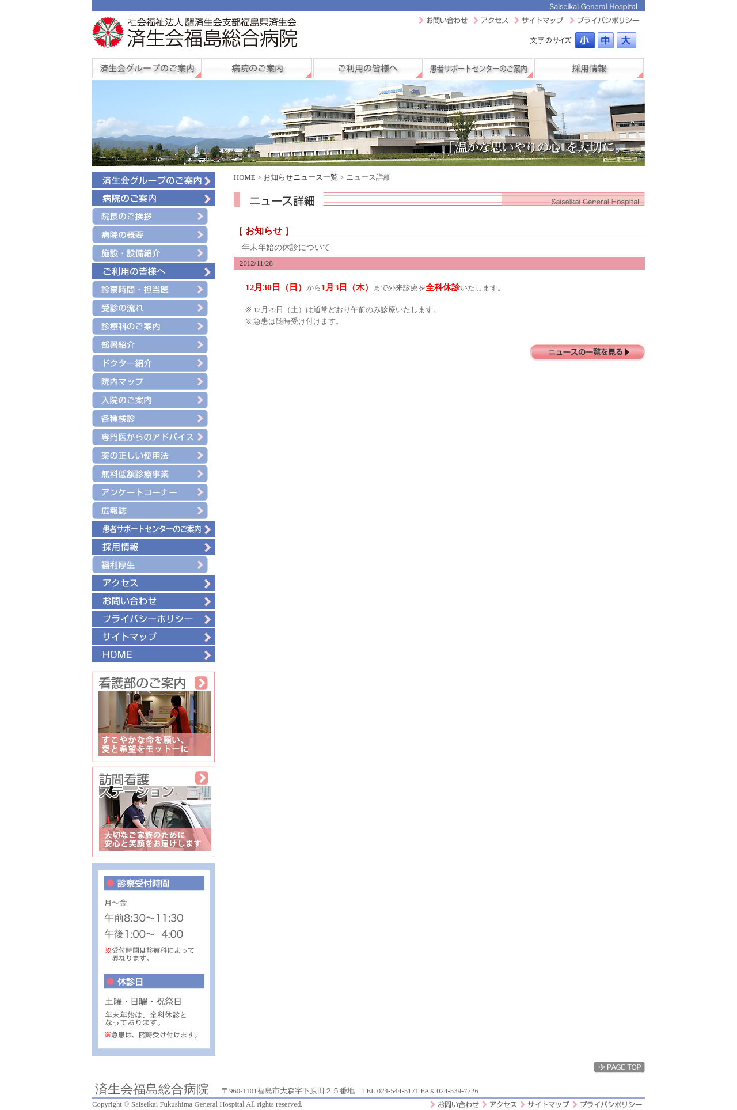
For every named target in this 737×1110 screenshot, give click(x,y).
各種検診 (153, 418)
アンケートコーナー (153, 492)
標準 (585, 40)
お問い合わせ (443, 20)
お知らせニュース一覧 (300, 177)
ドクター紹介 (153, 363)
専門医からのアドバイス (153, 437)
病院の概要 (153, 234)
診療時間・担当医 (153, 289)
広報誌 (153, 510)
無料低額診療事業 (153, 473)
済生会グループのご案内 (147, 68)
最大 (626, 40)
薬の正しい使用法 (153, 455)
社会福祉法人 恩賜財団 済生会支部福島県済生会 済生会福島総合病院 (196, 33)
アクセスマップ (490, 20)
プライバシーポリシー (604, 20)
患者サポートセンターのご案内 (478, 68)
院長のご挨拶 (153, 216)
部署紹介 (153, 344)
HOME (153, 654)
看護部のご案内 (153, 716)
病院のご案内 (257, 68)
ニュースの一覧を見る (587, 352)
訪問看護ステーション (153, 811)
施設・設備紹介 (153, 253)
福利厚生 (153, 564)
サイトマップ (539, 20)
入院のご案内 (153, 400)
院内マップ (153, 381)
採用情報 (589, 68)
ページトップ (619, 1067)
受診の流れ (153, 308)
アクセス (153, 583)
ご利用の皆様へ (368, 68)
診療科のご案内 (153, 326)
